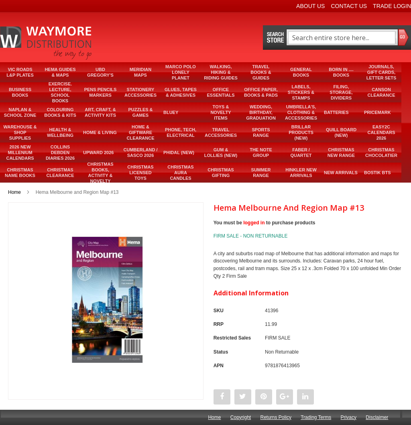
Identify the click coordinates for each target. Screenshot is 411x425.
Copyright (240, 417)
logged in (254, 223)
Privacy (348, 417)
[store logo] (46, 43)
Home (14, 192)
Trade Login (392, 6)
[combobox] (341, 37)
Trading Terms (316, 417)
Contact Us (349, 6)
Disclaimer (377, 417)
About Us (310, 6)
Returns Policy (275, 417)
